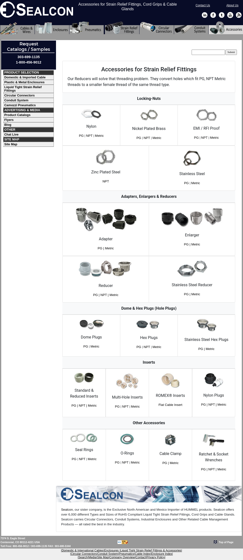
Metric (99, 135)
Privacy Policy (156, 557)
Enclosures (112, 550)
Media (92, 557)
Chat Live (11, 134)
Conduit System (16, 100)
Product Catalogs (17, 115)
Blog (7, 125)
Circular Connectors (19, 95)
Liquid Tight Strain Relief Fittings (23, 88)
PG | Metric (106, 248)
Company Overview (122, 557)
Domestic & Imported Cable (25, 77)
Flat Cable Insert (170, 405)
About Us (232, 5)
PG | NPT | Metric (105, 295)
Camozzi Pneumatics (20, 105)
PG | (202, 349)
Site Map (10, 144)
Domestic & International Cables (82, 550)
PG (81, 135)
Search (83, 557)
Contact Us (203, 5)
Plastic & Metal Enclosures (24, 82)
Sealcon (67, 509)
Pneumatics (126, 554)
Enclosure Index (161, 554)
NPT (89, 135)
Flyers (8, 120)
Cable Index (142, 554)
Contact (141, 557)
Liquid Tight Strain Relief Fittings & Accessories (150, 550)
